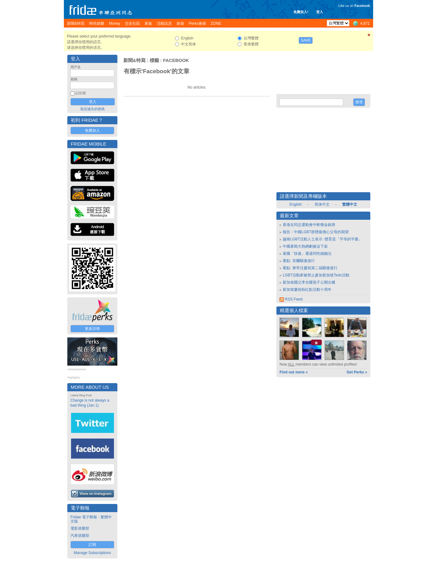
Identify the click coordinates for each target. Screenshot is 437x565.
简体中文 (322, 204)
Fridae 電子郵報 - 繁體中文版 (91, 519)
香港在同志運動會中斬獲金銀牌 (309, 225)
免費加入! (300, 12)
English (296, 204)
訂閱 (92, 544)
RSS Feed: (291, 299)
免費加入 (92, 130)
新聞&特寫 (134, 60)
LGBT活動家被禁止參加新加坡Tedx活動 (316, 275)
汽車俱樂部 (79, 535)
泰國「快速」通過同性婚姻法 (307, 253)
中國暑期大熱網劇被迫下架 (305, 246)
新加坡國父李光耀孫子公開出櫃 (309, 282)
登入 (319, 12)
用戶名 (75, 67)
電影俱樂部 (79, 528)
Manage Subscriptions (92, 553)
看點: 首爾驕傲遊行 (299, 261)
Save (306, 40)
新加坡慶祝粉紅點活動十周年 (307, 289)
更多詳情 (92, 328)
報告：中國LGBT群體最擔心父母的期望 (316, 232)
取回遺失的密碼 (92, 109)
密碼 (73, 79)
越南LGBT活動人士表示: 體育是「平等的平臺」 (322, 239)
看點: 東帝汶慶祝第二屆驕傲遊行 (310, 268)
